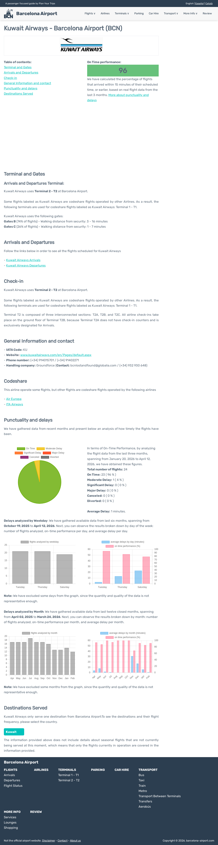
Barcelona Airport (36, 13)
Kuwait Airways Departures (26, 265)
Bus (141, 775)
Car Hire (154, 13)
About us (75, 840)
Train (142, 786)
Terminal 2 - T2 (68, 780)
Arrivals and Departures (21, 72)
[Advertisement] (81, 134)
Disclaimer (48, 840)
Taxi (141, 780)
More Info (190, 13)
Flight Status (13, 786)
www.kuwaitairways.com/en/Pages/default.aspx (55, 355)
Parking (139, 13)
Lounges (10, 822)
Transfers (145, 801)
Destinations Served (18, 93)
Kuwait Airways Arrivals (23, 260)
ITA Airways (14, 404)
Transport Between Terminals (160, 796)
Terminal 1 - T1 (68, 775)
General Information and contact (27, 83)
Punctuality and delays (20, 88)
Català (209, 3)
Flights (90, 13)
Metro (143, 791)
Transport (171, 13)
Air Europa (13, 399)
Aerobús (145, 806)
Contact (62, 840)
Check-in (10, 78)
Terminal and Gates (18, 67)
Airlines (105, 13)
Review (207, 13)
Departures (12, 780)
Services (10, 817)
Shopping (11, 828)
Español (199, 3)
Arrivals (9, 775)
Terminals (122, 13)
